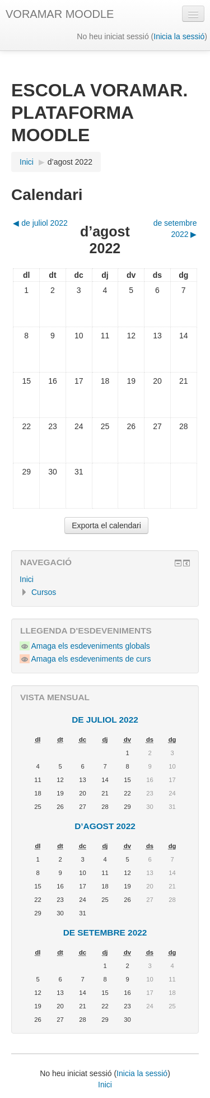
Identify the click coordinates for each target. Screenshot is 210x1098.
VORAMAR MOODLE (60, 14)
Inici (27, 579)
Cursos (43, 592)
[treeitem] (105, 579)
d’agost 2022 (70, 161)
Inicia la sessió (178, 36)
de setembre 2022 (105, 932)
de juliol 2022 (105, 719)
